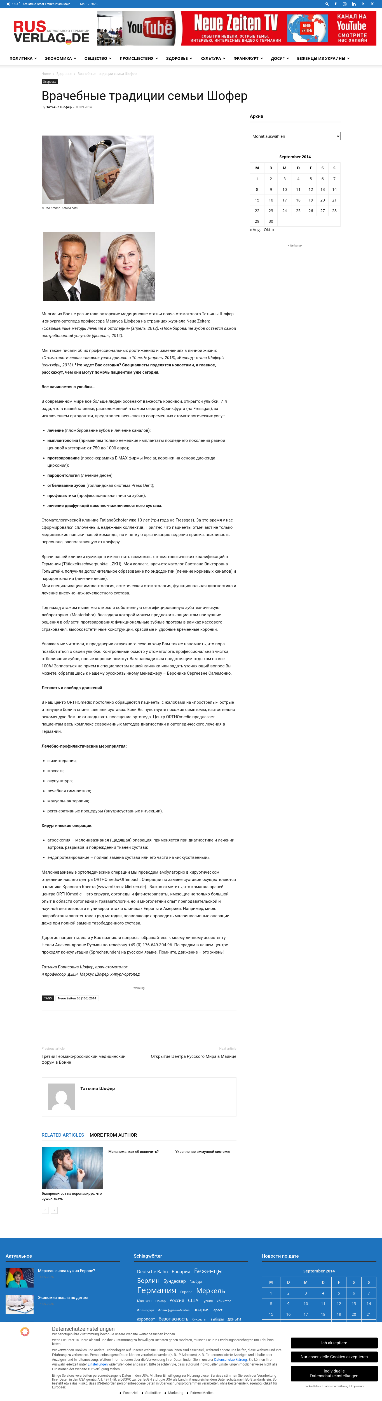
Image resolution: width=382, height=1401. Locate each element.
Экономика (60, 58)
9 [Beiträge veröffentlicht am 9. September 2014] (271, 189)
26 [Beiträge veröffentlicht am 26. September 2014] (311, 210)
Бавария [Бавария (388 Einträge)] (181, 1272)
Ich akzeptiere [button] (334, 1342)
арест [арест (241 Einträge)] (218, 1310)
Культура (213, 58)
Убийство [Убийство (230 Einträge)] (224, 1301)
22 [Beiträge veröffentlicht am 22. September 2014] (257, 210)
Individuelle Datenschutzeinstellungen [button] (334, 1373)
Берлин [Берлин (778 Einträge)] (148, 1280)
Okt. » (269, 229)
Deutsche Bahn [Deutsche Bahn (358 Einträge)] (152, 1272)
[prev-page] (45, 1210)
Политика (23, 58)
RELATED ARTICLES (63, 1135)
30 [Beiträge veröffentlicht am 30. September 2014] (271, 221)
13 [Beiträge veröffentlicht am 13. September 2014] (322, 189)
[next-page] (54, 1210)
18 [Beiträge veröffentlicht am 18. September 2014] (298, 200)
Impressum (357, 1386)
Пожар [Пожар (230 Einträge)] (160, 1301)
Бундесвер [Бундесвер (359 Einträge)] (174, 1281)
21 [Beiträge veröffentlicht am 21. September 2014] (334, 200)
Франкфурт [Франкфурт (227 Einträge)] (145, 1310)
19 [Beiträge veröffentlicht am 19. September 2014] (311, 200)
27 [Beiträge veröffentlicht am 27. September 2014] (322, 210)
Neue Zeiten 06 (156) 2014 (77, 998)
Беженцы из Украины (323, 58)
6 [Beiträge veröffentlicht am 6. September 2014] (323, 178)
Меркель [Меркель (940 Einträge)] (210, 1290)
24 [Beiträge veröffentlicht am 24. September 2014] (284, 210)
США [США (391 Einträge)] (193, 1300)
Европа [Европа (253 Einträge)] (186, 1291)
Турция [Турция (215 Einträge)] (207, 1301)
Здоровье (179, 58)
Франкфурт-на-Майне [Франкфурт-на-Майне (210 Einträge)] (173, 1310)
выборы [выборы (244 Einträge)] (217, 1319)
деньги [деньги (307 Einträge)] (234, 1319)
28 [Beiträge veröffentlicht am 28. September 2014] (334, 210)
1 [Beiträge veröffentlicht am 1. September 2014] (257, 178)
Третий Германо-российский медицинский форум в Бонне (84, 1059)
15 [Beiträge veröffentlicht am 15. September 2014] (257, 200)
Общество (98, 58)
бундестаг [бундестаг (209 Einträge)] (199, 1319)
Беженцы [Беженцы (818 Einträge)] (208, 1271)
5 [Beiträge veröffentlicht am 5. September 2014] (311, 178)
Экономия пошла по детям (63, 1297)
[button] (327, 4)
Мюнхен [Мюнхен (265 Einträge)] (144, 1300)
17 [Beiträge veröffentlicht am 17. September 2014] (284, 200)
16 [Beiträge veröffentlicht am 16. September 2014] (271, 200)
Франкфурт (248, 58)
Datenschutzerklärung (230, 1360)
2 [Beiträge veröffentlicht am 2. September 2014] (271, 178)
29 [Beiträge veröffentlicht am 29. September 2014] (257, 221)
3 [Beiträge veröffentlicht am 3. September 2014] (284, 178)
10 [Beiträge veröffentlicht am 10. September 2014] (284, 189)
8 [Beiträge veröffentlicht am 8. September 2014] (257, 189)
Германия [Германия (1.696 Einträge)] (157, 1290)
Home (46, 73)
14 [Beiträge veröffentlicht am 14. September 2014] (334, 189)
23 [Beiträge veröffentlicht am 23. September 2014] (271, 210)
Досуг (280, 58)
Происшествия (139, 58)
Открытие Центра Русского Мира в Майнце (193, 1056)
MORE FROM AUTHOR (113, 1135)
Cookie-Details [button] (312, 1386)
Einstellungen (98, 1364)
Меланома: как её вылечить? (134, 1151)
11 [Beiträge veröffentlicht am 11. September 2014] (298, 189)
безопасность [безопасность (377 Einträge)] (174, 1319)
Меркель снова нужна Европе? (66, 1271)
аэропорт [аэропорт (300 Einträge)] (146, 1319)
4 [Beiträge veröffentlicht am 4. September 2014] (298, 178)
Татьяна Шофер (59, 107)
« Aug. (255, 229)
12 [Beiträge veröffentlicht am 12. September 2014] (311, 189)
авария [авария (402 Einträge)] (201, 1309)
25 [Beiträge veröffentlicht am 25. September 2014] (298, 210)
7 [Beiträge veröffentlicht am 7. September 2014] (334, 178)
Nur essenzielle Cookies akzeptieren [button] (334, 1356)
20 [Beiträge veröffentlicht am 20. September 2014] (322, 200)
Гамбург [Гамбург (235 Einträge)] (196, 1281)
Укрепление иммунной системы (202, 1151)
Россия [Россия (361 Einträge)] (177, 1300)
